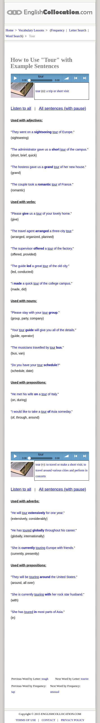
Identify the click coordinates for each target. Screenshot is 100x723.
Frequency (57, 30)
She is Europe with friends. (43, 548)
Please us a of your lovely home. (41, 213)
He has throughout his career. (44, 530)
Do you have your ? (35, 365)
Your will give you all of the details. (43, 330)
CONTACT (48, 720)
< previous (75, 78)
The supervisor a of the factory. (42, 248)
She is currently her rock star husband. (47, 594)
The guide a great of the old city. (40, 266)
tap (13, 691)
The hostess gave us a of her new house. (48, 167)
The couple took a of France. (42, 184)
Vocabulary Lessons (31, 30)
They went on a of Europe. (42, 132)
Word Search (14, 36)
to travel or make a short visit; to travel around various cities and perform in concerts (62, 470)
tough (45, 678)
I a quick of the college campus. (41, 283)
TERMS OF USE (26, 720)
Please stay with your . (35, 312)
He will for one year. (37, 513)
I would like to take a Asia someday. (42, 411)
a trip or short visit (57, 91)
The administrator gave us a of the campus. (49, 149)
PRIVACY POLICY (72, 720)
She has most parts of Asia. (37, 612)
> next (84, 78)
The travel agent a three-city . (42, 231)
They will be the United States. (44, 577)
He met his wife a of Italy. (35, 394)
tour (38, 91)
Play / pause (15, 78)
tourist (84, 678)
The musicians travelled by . (37, 347)
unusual (54, 691)
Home (9, 30)
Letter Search (77, 30)
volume (66, 78)
